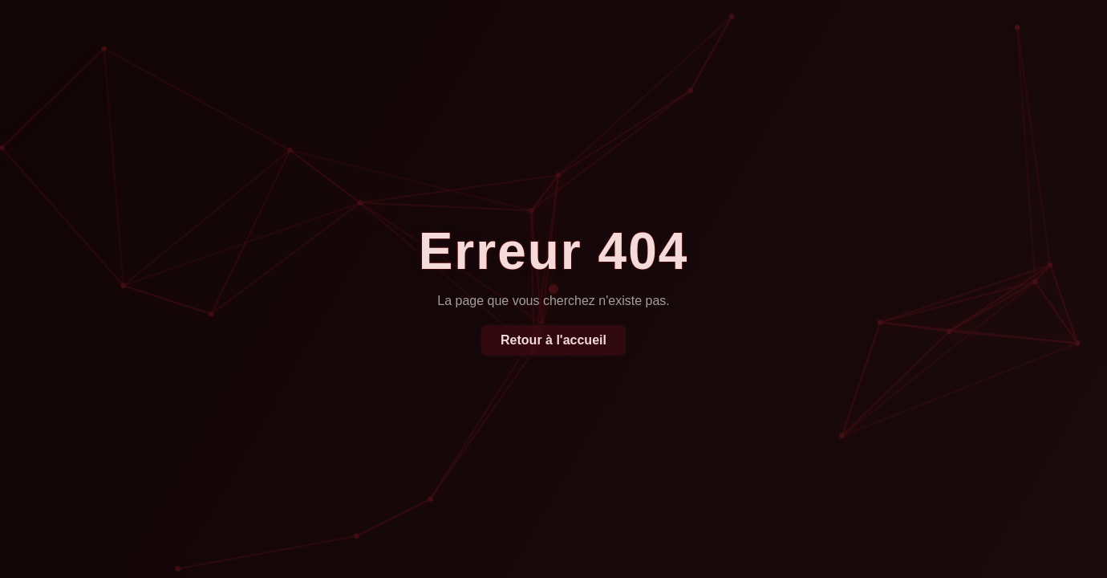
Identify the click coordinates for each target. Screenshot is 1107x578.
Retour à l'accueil (553, 340)
